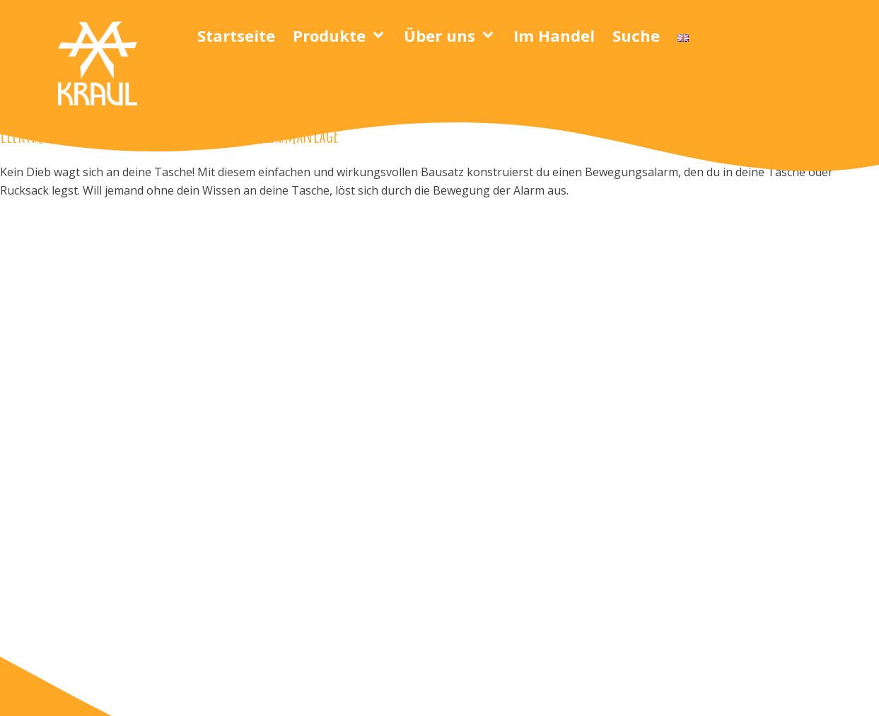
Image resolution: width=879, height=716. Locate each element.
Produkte (329, 35)
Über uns (439, 35)
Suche (636, 35)
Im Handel (554, 35)
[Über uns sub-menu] (490, 35)
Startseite (236, 35)
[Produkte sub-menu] (381, 35)
